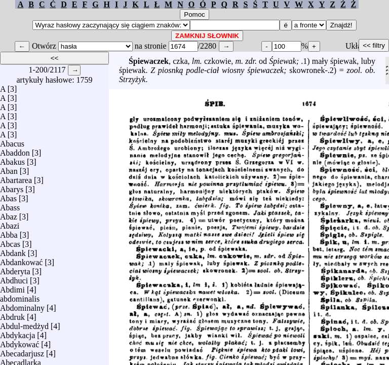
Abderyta (15, 269)
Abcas (10, 241)
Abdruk (12, 314)
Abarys (11, 186)
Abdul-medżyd (24, 323)
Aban (9, 168)
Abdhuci (14, 278)
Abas (8, 196)
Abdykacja (17, 332)
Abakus (12, 159)
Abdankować (21, 260)
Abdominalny (22, 305)
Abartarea (16, 177)
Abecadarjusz (22, 351)
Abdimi (12, 287)
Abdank (13, 250)
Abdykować (19, 342)
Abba (9, 232)
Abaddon (15, 150)
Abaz (8, 214)
